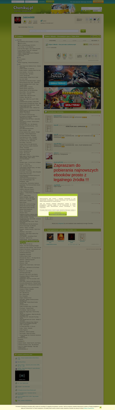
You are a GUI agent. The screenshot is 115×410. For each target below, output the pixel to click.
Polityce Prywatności (89, 408)
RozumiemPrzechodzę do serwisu (58, 213)
